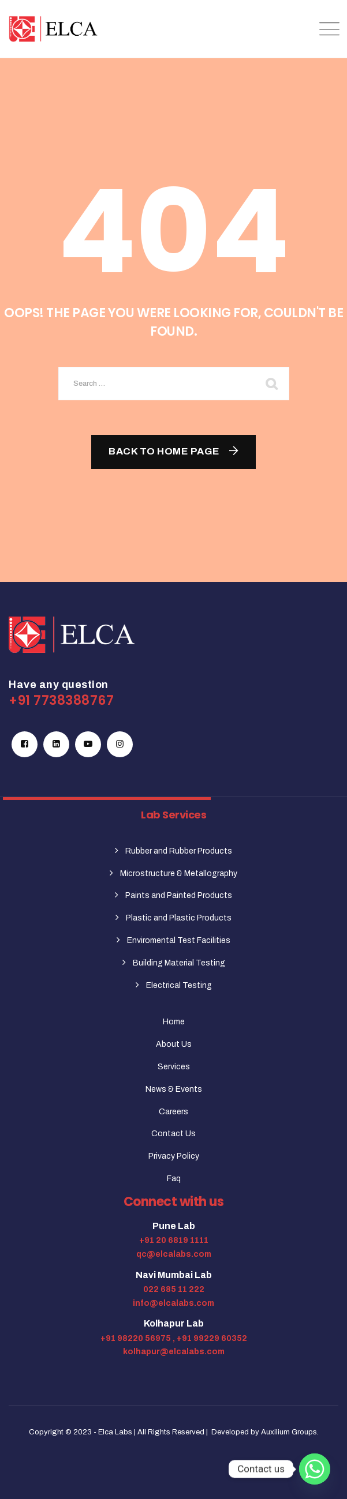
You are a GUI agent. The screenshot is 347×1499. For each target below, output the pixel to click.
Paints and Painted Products (178, 895)
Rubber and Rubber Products (178, 851)
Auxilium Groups (289, 1432)
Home (174, 1021)
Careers (173, 1111)
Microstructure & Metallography (178, 873)
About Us (174, 1044)
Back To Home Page (164, 451)
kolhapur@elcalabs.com (174, 1351)
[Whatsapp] (314, 1469)
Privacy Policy (173, 1156)
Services (174, 1066)
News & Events (173, 1089)
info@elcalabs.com (173, 1303)
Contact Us (173, 1133)
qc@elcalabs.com (173, 1254)
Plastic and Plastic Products (179, 918)
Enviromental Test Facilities (178, 940)
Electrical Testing (179, 985)
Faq (174, 1178)
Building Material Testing (179, 963)
